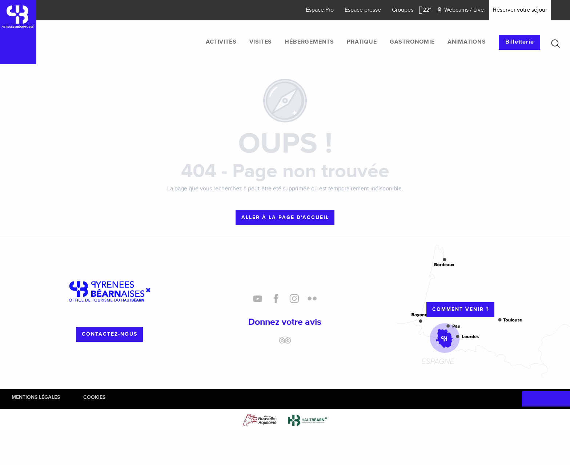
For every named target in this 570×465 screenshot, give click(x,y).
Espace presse (363, 10)
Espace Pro (320, 10)
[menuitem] (221, 42)
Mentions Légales (36, 397)
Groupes (402, 10)
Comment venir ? (460, 309)
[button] (555, 43)
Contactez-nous (109, 334)
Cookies (94, 397)
